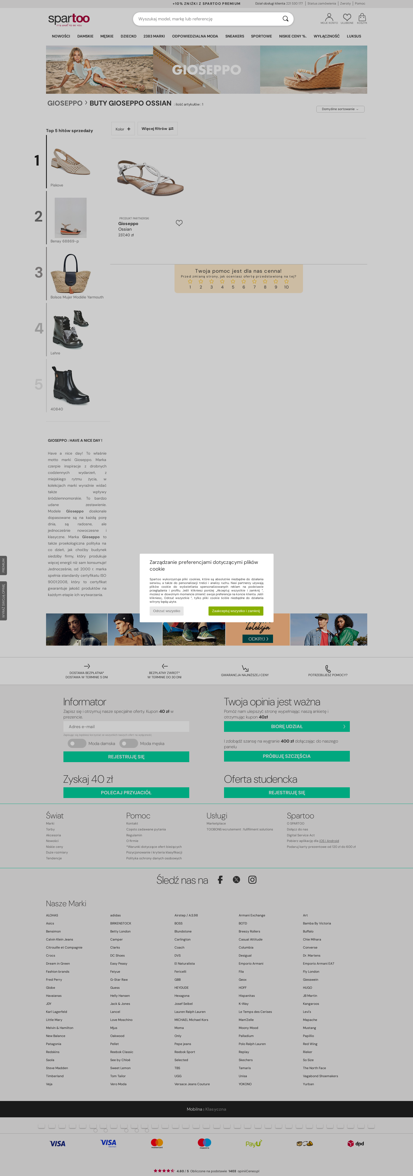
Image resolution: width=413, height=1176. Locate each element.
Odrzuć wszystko (166, 611)
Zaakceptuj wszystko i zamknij (236, 611)
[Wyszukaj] (285, 19)
